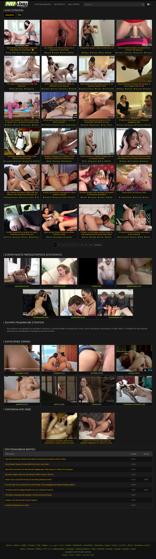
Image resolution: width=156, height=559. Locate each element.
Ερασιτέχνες (72, 125)
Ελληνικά (30, 549)
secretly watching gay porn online (17, 505)
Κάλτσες (129, 53)
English (68, 545)
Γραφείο (120, 53)
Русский (118, 549)
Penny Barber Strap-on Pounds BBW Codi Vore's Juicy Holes (27, 464)
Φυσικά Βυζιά (109, 89)
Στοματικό (48, 197)
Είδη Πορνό (73, 4)
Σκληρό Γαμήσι (59, 125)
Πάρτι (105, 125)
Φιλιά (141, 237)
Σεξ (38, 197)
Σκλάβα (56, 53)
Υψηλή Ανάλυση (126, 197)
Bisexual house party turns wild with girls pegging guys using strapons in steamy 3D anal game (39, 469)
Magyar (45, 545)
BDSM (71, 53)
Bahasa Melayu (58, 549)
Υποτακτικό (47, 125)
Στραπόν (73, 89)
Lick (110, 125)
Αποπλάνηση (134, 161)
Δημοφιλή (9, 15)
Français (31, 545)
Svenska (109, 549)
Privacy (64, 555)
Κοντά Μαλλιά (124, 237)
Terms (71, 555)
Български (138, 545)
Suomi (147, 545)
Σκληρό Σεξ (139, 53)
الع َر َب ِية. (53, 545)
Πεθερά (34, 53)
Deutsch (9, 545)
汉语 (38, 545)
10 (90, 245)
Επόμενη (97, 245)
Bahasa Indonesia (82, 549)
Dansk (22, 549)
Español (126, 549)
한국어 (130, 545)
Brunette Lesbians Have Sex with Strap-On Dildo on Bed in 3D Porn (29, 474)
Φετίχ (102, 53)
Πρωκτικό (138, 89)
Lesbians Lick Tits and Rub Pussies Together (21, 500)
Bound (48, 53)
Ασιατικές (64, 89)
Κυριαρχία (129, 125)
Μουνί (148, 237)
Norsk (114, 545)
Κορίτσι (99, 89)
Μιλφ (9, 53)
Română (101, 549)
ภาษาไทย (122, 545)
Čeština (38, 549)
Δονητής (26, 53)
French (17, 125)
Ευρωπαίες (27, 125)
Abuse (78, 555)
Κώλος (64, 53)
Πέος (85, 161)
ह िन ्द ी (47, 549)
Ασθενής (9, 125)
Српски (107, 545)
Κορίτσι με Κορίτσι (87, 89)
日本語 (23, 545)
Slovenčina (99, 545)
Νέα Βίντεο (59, 4)
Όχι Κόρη (17, 53)
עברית (61, 545)
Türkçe (133, 549)
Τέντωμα (149, 53)
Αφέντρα (148, 89)
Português (70, 549)
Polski (93, 549)
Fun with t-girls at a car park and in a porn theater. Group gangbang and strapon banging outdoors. (40, 485)
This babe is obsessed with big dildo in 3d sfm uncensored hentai (28, 495)
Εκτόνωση (139, 125)
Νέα (19, 15)
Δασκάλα (46, 89)
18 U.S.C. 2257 (88, 555)
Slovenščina (88, 545)
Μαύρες (86, 53)
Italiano (16, 545)
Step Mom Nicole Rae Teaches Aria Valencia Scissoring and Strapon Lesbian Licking (35, 459)
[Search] (143, 4)
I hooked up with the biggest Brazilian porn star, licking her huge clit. (29, 490)
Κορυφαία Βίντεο (43, 4)
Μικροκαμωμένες (12, 197)
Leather (102, 197)
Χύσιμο (120, 125)
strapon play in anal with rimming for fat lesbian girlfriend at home (28, 479)
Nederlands (77, 545)
